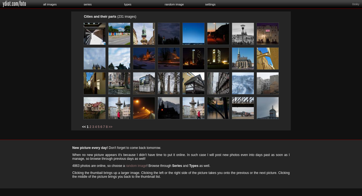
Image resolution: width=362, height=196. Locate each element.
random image (174, 4)
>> (111, 127)
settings (210, 4)
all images (50, 4)
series (88, 4)
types (127, 4)
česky (355, 4)
